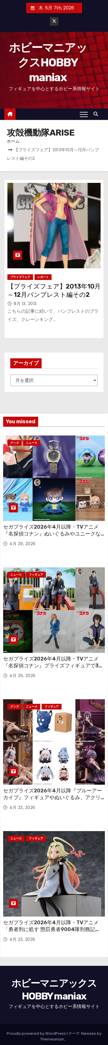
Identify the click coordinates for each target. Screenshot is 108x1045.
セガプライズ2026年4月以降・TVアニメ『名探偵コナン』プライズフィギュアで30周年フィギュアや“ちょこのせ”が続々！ (52, 666)
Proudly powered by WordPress (37, 1033)
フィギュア (36, 574)
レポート (43, 277)
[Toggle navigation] (84, 114)
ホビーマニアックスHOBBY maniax (48, 62)
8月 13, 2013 (25, 303)
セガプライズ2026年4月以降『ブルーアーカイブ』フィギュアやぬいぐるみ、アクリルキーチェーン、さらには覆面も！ (52, 797)
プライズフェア (20, 277)
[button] (97, 114)
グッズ (14, 443)
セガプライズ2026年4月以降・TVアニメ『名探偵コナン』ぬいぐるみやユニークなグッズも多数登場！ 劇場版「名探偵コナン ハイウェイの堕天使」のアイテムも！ (52, 537)
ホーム (13, 141)
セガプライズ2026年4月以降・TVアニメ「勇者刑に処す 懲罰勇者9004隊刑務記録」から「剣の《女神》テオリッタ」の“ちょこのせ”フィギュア (53, 932)
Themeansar (52, 1039)
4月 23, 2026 (22, 807)
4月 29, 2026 (22, 544)
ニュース (31, 443)
